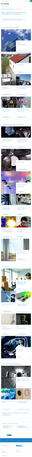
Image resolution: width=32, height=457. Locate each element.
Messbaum (4, 333)
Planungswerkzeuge (6, 427)
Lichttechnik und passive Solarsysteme (8, 426)
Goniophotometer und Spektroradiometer (8, 146)
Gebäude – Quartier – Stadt (6, 425)
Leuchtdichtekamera (5, 236)
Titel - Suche (29, 1)
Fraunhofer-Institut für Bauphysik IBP (5, 6)
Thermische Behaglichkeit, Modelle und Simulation (23, 427)
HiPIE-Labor (19, 288)
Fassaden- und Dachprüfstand (21, 94)
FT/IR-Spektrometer (5, 116)
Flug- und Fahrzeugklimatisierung (21, 426)
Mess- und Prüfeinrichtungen (6, 415)
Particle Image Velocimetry (21, 333)
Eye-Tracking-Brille (20, 236)
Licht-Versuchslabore (20, 191)
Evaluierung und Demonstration (21, 425)
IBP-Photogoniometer (20, 146)
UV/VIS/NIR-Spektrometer (21, 116)
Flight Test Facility (20, 386)
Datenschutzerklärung (5, 452)
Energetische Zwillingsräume (6, 94)
